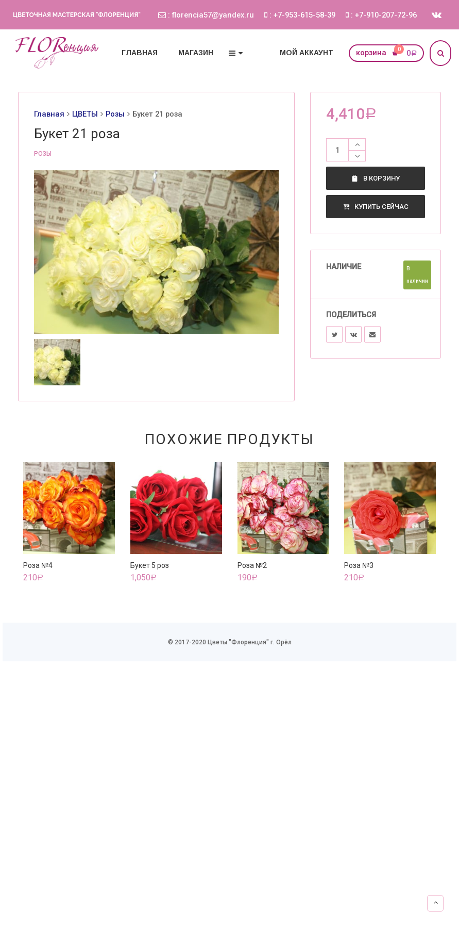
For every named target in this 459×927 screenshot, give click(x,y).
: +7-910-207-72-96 (381, 15)
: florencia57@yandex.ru (206, 15)
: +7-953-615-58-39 (299, 15)
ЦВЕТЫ (85, 114)
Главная (49, 114)
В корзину (375, 178)
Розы (115, 114)
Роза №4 (38, 565)
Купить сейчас (376, 206)
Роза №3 (358, 565)
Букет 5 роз (149, 565)
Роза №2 (252, 565)
